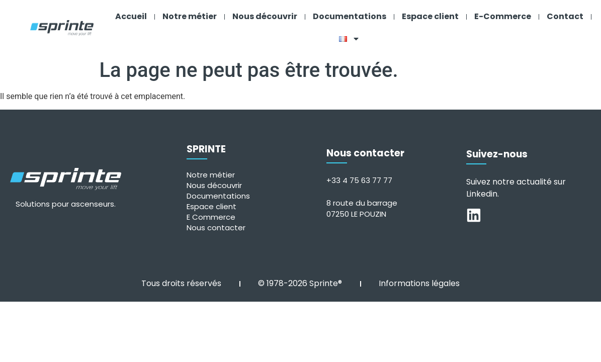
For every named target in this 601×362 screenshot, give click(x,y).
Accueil (131, 16)
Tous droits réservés (181, 281)
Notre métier (189, 16)
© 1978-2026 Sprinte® (300, 281)
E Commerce (211, 214)
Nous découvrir (264, 16)
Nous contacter (216, 225)
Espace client (430, 16)
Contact (565, 16)
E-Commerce (502, 16)
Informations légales (419, 281)
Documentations (349, 16)
